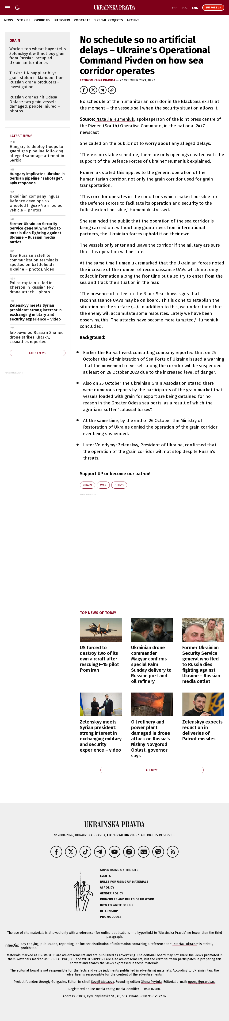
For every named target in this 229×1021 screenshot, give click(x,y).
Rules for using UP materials (124, 881)
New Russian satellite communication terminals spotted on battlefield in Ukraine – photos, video (34, 262)
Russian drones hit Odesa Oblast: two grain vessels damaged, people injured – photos (34, 104)
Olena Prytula (151, 982)
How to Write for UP (117, 905)
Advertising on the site (119, 870)
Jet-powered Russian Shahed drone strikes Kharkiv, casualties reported (37, 337)
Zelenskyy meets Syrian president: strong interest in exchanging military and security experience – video (101, 736)
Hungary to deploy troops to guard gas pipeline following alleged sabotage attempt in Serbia (37, 153)
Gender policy (111, 893)
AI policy (107, 887)
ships (119, 485)
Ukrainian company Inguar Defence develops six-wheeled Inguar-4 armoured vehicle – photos (36, 203)
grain (87, 485)
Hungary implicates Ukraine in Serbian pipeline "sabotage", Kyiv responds (37, 178)
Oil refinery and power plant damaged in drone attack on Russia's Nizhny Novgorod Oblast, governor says (150, 738)
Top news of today (98, 612)
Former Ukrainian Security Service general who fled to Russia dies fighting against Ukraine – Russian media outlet (201, 664)
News (8, 20)
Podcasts (82, 20)
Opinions (42, 20)
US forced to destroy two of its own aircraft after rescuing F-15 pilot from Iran (99, 659)
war (103, 485)
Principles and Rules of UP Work (127, 899)
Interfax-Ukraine (184, 944)
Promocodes (111, 917)
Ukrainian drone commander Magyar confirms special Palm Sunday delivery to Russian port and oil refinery (151, 664)
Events (105, 876)
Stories (24, 20)
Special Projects (108, 20)
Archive (133, 20)
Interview (61, 20)
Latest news (21, 136)
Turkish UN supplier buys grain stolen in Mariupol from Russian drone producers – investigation (37, 80)
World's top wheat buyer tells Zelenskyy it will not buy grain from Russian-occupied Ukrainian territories (37, 55)
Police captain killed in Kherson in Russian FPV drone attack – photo (31, 287)
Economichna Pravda (98, 80)
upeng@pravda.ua (201, 982)
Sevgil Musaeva (102, 982)
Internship (109, 911)
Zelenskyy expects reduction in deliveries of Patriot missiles (202, 730)
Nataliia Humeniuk (114, 119)
